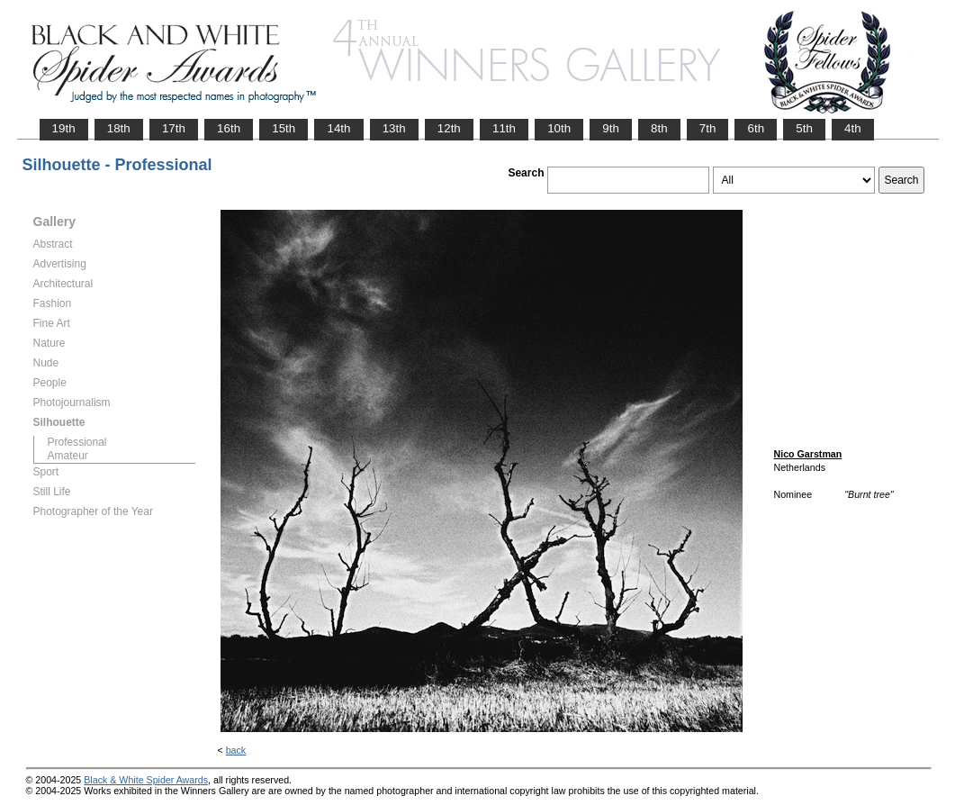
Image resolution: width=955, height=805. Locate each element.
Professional (77, 442)
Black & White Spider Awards (146, 779)
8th (659, 128)
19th (64, 128)
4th (852, 128)
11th (504, 128)
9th (610, 128)
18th (118, 128)
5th (804, 128)
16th (228, 128)
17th (173, 128)
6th (755, 128)
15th (283, 128)
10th (559, 128)
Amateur (68, 455)
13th (394, 128)
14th (338, 128)
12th (449, 128)
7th (707, 128)
